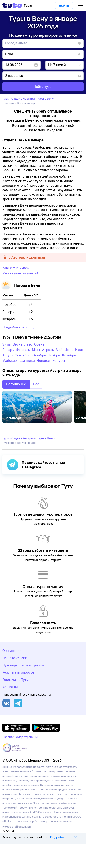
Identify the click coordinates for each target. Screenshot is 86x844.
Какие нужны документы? (20, 273)
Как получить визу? (16, 267)
